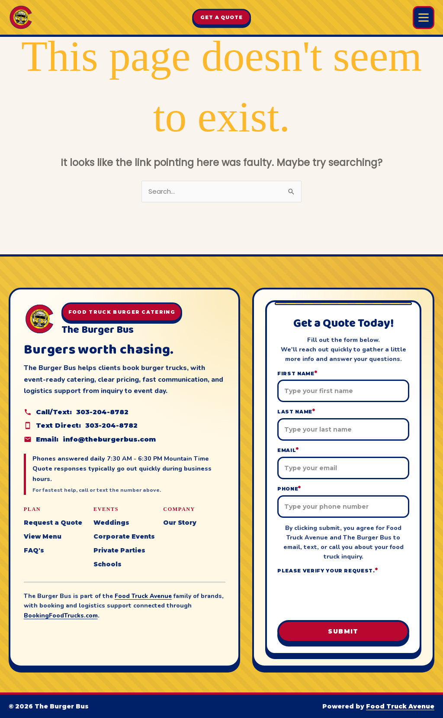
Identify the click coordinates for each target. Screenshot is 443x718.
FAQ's (34, 550)
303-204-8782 (102, 412)
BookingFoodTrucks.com (61, 615)
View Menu (42, 536)
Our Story (179, 522)
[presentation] (343, 596)
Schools (107, 564)
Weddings (111, 522)
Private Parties (119, 550)
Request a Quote (53, 522)
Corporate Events (124, 536)
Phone (289, 488)
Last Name (296, 411)
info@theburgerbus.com (109, 439)
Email (288, 450)
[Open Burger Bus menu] (423, 17)
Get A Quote (221, 17)
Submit (343, 631)
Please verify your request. (327, 570)
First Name (297, 373)
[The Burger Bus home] (21, 17)
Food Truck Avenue (143, 596)
